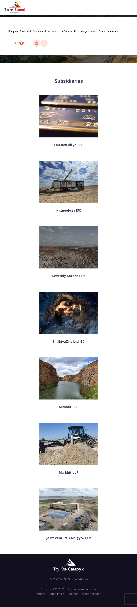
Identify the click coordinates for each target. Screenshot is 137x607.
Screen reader (91, 594)
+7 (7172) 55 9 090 (59, 579)
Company (13, 31)
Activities (53, 31)
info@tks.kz (82, 579)
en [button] (29, 43)
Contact (40, 594)
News (102, 31)
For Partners (66, 31)
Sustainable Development (33, 31)
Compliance (56, 594)
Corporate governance (85, 31)
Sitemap (73, 594)
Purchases (112, 31)
